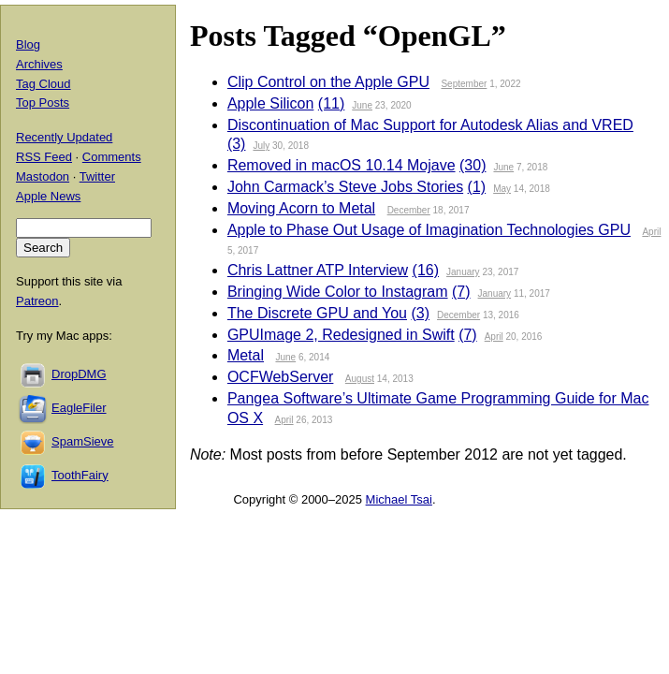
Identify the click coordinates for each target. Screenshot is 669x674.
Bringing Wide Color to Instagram (337, 292)
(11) (331, 103)
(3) (236, 144)
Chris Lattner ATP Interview (317, 270)
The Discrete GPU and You (317, 313)
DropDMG (79, 374)
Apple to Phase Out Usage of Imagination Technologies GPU (429, 230)
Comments (111, 157)
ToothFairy (80, 475)
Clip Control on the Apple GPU (328, 82)
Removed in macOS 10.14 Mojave (341, 165)
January (463, 272)
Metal (245, 355)
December (408, 210)
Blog (28, 44)
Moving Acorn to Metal (301, 208)
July (261, 145)
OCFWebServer (280, 377)
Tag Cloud (43, 84)
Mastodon (42, 176)
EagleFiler (79, 408)
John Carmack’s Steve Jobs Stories (345, 187)
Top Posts (42, 102)
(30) (472, 165)
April (651, 232)
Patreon (37, 301)
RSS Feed (44, 157)
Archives (39, 64)
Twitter (97, 176)
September (464, 84)
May (502, 188)
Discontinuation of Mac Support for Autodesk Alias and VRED (430, 125)
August (359, 379)
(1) (477, 187)
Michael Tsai (399, 499)
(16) (426, 270)
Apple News (48, 196)
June (362, 105)
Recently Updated (64, 137)
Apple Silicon (270, 103)
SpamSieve (82, 441)
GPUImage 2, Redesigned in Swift (341, 335)
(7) (461, 292)
